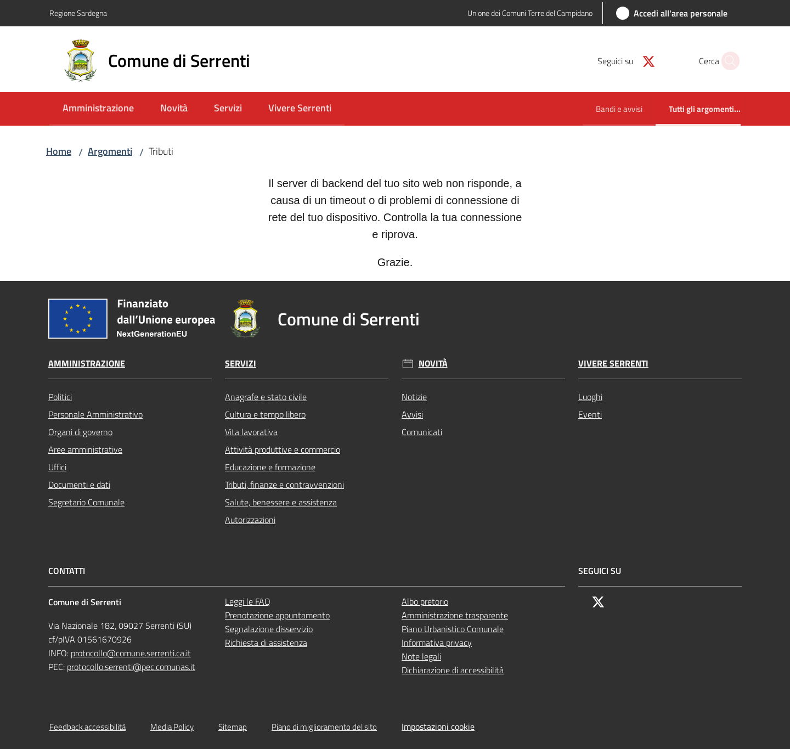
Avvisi (412, 414)
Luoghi (590, 396)
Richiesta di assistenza (266, 642)
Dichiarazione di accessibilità (453, 670)
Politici (60, 396)
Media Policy (172, 726)
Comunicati (422, 431)
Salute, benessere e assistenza (281, 502)
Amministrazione (86, 363)
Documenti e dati (79, 484)
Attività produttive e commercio (282, 449)
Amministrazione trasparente (455, 615)
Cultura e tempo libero (265, 414)
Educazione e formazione (270, 467)
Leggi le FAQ (247, 601)
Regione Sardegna (78, 13)
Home (58, 151)
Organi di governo (80, 431)
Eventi (590, 414)
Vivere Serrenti (613, 363)
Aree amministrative (85, 449)
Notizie (414, 396)
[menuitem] (98, 109)
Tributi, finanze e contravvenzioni (284, 484)
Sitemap (232, 726)
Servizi (240, 363)
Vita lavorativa (251, 431)
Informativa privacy (437, 642)
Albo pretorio (425, 601)
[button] (727, 61)
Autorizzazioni (250, 519)
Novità (433, 363)
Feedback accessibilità (87, 726)
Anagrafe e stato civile (266, 396)
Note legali (421, 656)
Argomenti (110, 151)
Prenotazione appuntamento (277, 615)
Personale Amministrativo (95, 414)
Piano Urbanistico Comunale (453, 628)
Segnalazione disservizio (269, 628)
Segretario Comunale (86, 502)
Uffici (57, 467)
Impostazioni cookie (438, 726)
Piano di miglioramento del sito (324, 726)
